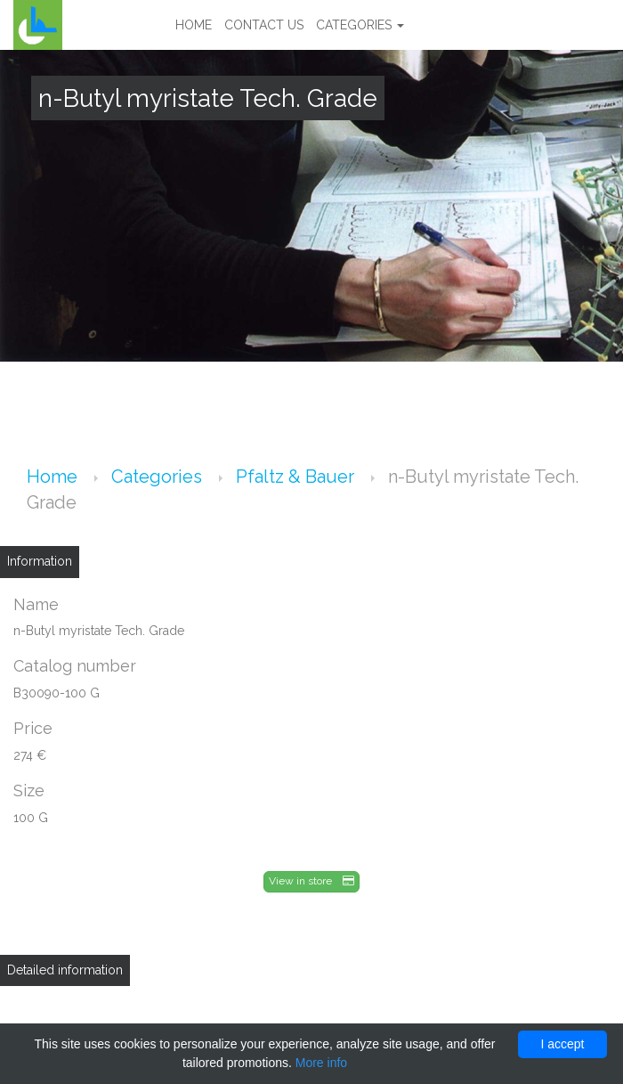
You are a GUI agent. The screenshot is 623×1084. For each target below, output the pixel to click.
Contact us (263, 25)
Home (193, 25)
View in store (311, 881)
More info (321, 1062)
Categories (360, 25)
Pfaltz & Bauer (297, 476)
